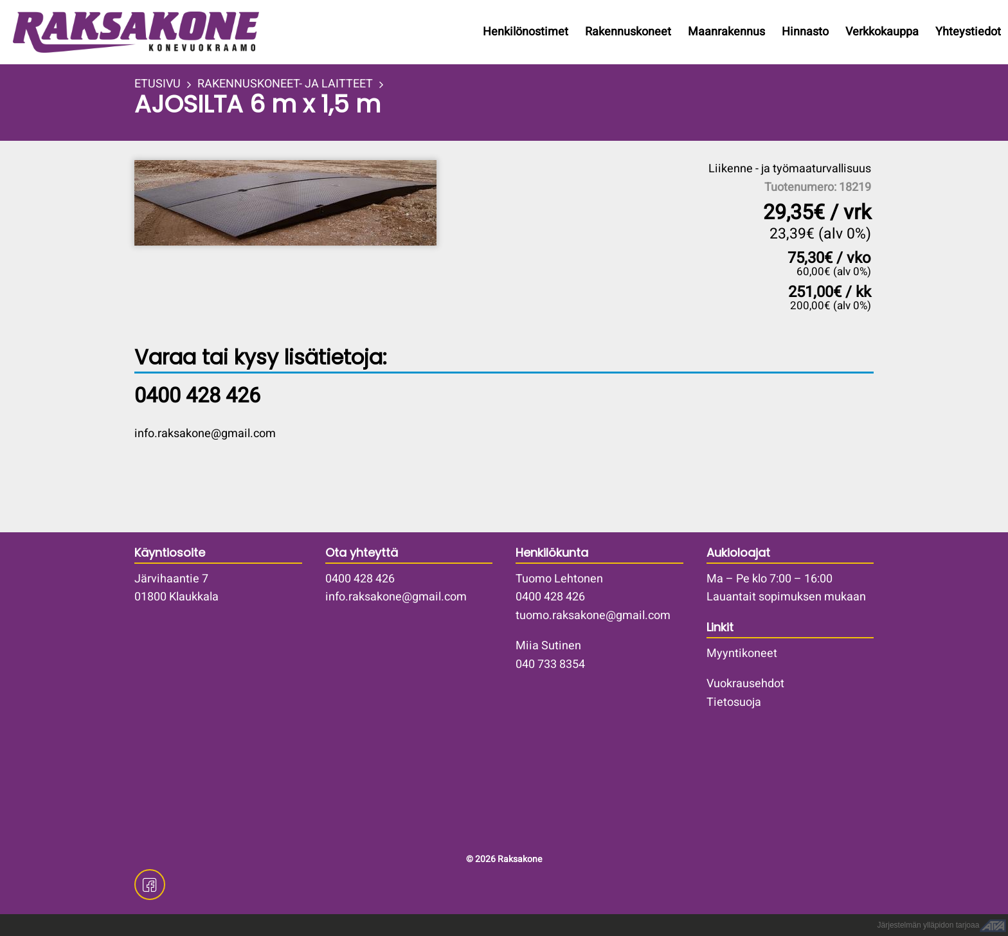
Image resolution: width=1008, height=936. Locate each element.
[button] (317, 203)
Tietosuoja (733, 702)
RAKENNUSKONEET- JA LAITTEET (285, 84)
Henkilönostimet (525, 31)
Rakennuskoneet (628, 31)
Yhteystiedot (968, 31)
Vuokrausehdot (745, 683)
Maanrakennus (726, 31)
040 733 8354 (550, 664)
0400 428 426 (360, 579)
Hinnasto (805, 31)
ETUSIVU (157, 84)
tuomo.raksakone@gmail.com (593, 615)
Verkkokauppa (882, 31)
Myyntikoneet (741, 653)
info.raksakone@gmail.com (205, 433)
